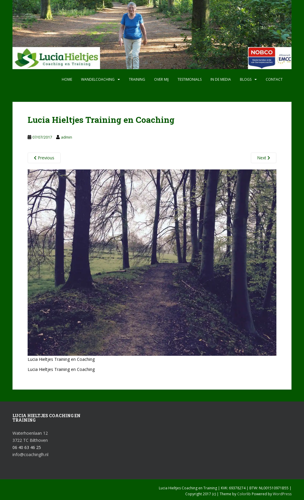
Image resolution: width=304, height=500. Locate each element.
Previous (44, 158)
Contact (274, 79)
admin (66, 137)
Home (67, 79)
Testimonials (190, 79)
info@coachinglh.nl (30, 454)
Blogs (245, 79)
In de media (220, 79)
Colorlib (244, 493)
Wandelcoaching (98, 79)
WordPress (282, 493)
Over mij (161, 79)
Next (263, 158)
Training (137, 79)
